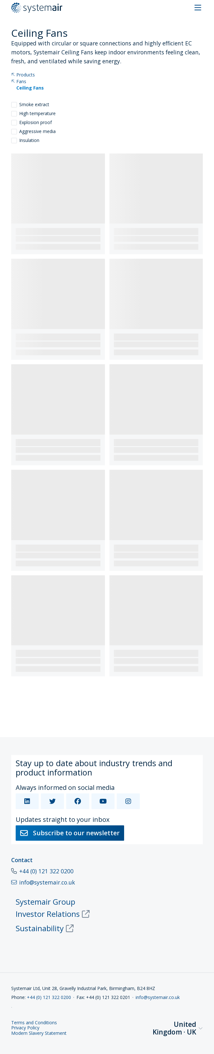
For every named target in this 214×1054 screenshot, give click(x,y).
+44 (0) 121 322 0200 (46, 871)
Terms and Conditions (34, 1023)
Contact (22, 860)
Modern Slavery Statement (39, 1033)
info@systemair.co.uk (158, 997)
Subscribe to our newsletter (70, 833)
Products (23, 75)
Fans (18, 81)
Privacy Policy (25, 1028)
